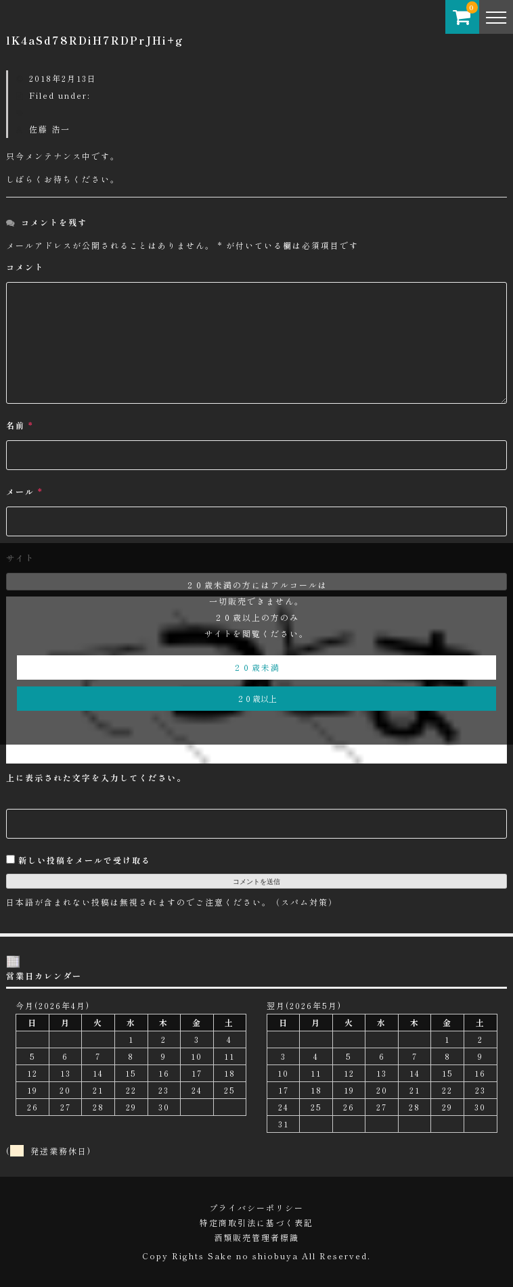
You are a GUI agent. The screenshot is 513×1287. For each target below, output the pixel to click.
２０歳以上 (256, 698)
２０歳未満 (256, 667)
